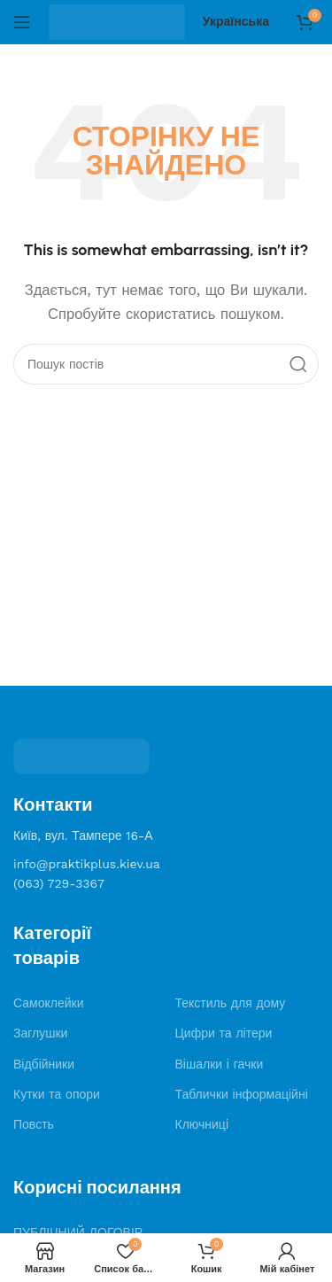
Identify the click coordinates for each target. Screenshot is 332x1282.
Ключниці (202, 1124)
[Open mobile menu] (22, 22)
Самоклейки (48, 1003)
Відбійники (43, 1064)
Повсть (33, 1124)
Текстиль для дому (230, 1003)
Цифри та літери (224, 1033)
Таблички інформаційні (241, 1094)
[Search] (166, 364)
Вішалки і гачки (219, 1064)
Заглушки (40, 1033)
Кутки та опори (56, 1094)
